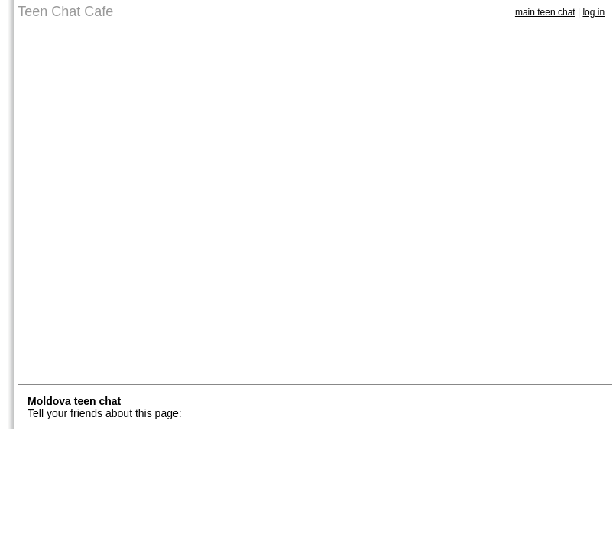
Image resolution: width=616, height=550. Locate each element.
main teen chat (545, 12)
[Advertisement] (180, 204)
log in (593, 12)
